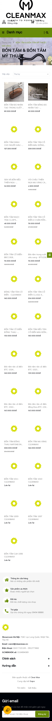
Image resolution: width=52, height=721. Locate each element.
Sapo (32, 681)
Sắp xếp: (6, 74)
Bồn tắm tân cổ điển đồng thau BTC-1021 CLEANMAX (37, 407)
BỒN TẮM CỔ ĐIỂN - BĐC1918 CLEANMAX (13, 257)
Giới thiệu (32, 688)
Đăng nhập (13, 23)
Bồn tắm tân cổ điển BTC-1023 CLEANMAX (37, 369)
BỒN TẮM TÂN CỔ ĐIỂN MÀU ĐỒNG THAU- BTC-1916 (36, 145)
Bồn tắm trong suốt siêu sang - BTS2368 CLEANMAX (37, 257)
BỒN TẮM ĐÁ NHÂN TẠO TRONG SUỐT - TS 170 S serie (13, 108)
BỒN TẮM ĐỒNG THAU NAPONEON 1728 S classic (12, 444)
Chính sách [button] (26, 658)
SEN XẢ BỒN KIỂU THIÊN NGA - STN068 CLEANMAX (13, 182)
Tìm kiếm (21, 688)
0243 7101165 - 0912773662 (26, 648)
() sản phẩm (43, 21)
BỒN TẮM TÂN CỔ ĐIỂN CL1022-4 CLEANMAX (36, 295)
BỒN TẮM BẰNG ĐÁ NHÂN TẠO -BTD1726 (37, 108)
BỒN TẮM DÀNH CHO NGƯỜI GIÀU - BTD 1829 (13, 145)
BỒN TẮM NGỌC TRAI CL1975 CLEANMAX (12, 220)
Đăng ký (11, 20)
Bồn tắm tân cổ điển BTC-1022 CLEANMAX (13, 407)
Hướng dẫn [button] (26, 665)
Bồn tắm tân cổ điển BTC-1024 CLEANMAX (13, 369)
